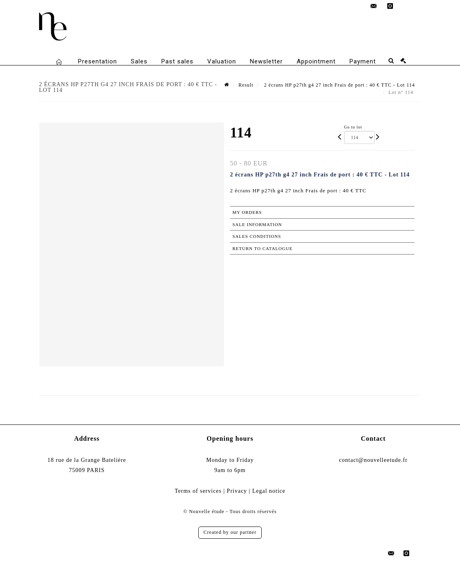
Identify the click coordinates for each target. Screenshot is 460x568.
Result (246, 85)
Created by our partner (230, 532)
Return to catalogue (262, 248)
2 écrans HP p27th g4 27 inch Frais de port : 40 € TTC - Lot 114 (339, 85)
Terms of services (198, 491)
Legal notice (269, 491)
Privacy (237, 491)
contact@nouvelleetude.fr (373, 460)
